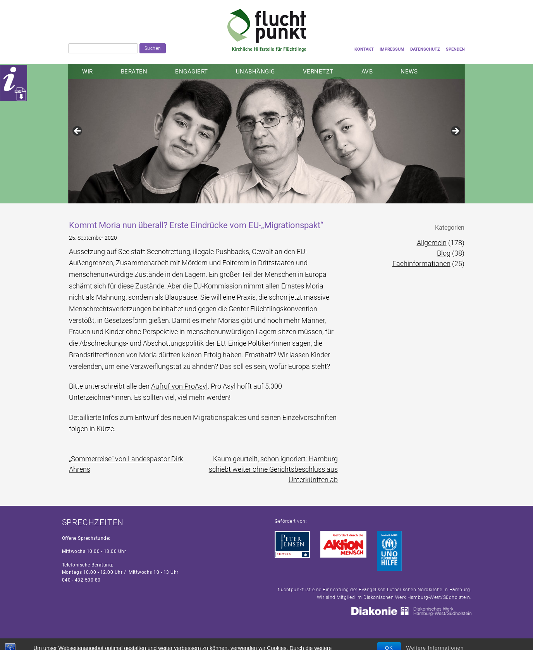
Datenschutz (425, 49)
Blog (443, 253)
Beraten (134, 71)
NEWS (409, 71)
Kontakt (364, 49)
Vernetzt (318, 71)
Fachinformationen (421, 263)
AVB (367, 71)
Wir (87, 71)
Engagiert (191, 71)
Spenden (455, 49)
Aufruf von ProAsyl (179, 386)
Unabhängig (255, 71)
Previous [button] (78, 131)
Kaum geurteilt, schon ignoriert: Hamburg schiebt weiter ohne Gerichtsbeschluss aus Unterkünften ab (273, 469)
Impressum (392, 49)
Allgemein (432, 243)
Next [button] (455, 131)
